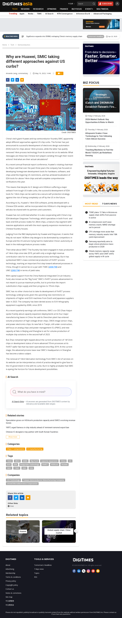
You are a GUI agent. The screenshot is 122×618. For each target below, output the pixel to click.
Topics (36, 573)
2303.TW (15, 270)
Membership (10, 573)
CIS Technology (13, 480)
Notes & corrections (13, 593)
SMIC (9, 468)
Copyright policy (12, 585)
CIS (70, 461)
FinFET (45, 464)
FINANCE (64, 9)
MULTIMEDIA (102, 9)
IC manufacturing (34, 449)
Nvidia (30, 14)
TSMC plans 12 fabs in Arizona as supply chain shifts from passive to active (103, 215)
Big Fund (34, 461)
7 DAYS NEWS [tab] (109, 203)
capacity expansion (49, 461)
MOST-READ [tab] (91, 203)
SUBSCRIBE (105, 3)
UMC (24, 468)
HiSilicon (54, 464)
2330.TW (53, 267)
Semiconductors (24, 45)
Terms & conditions (13, 577)
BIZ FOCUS (77, 9)
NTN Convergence (65, 14)
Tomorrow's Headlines (95, 36)
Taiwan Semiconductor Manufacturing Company (43, 480)
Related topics (17, 515)
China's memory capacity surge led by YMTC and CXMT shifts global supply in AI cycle (101, 254)
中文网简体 (10, 605)
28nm (17, 461)
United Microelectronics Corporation (22, 483)
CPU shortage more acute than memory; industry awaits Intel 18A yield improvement (103, 234)
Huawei (64, 464)
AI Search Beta (18, 401)
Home (4, 45)
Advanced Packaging (103, 14)
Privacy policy (11, 581)
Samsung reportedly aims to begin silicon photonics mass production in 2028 (101, 244)
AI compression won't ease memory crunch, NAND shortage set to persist (102, 225)
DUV (8, 464)
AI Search (49, 14)
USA (31, 468)
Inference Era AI (83, 14)
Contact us (10, 589)
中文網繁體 (10, 601)
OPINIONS (51, 9)
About (8, 565)
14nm (9, 461)
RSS (35, 577)
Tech (12, 45)
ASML (25, 461)
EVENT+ (89, 9)
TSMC (39, 14)
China (63, 461)
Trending (13, 14)
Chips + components (15, 449)
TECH (14, 9)
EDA (15, 464)
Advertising (10, 569)
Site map (9, 597)
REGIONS (25, 9)
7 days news (39, 569)
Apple (22, 14)
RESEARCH (38, 9)
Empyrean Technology (29, 464)
